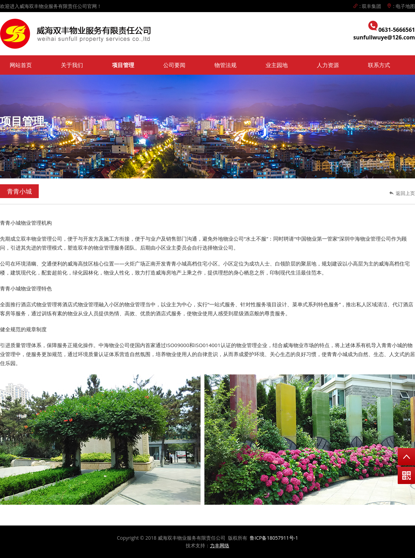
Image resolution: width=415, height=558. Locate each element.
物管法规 (225, 65)
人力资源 (328, 65)
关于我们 (72, 65)
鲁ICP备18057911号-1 (274, 537)
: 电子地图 (400, 6)
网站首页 (21, 65)
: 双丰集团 (367, 6)
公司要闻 (174, 65)
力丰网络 (219, 545)
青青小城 (19, 191)
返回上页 (402, 193)
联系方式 (379, 65)
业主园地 (277, 65)
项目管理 (123, 65)
